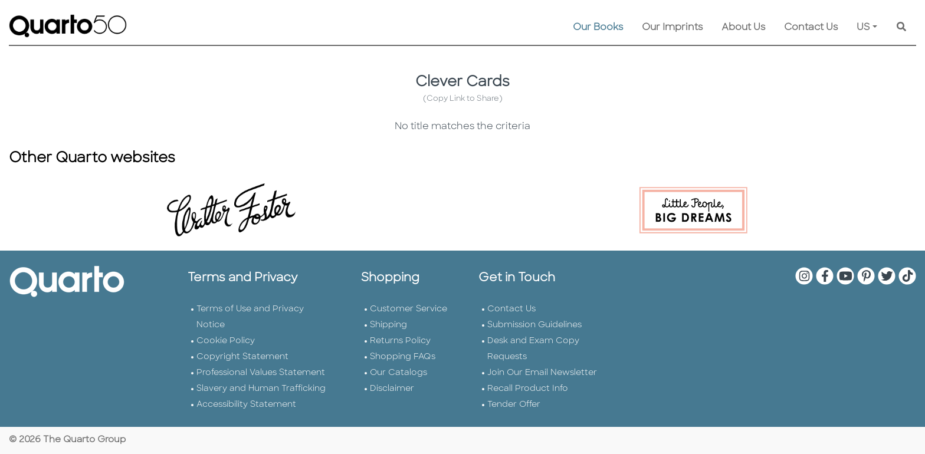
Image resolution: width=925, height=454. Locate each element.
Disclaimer (392, 388)
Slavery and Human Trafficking (261, 388)
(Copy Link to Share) (463, 99)
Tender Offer (513, 404)
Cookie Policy (225, 341)
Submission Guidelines (534, 325)
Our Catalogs (398, 373)
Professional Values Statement (260, 373)
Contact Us (811, 27)
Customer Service (408, 309)
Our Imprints (672, 27)
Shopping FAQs (402, 357)
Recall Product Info (527, 388)
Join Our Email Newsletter (542, 373)
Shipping (388, 325)
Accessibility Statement (246, 404)
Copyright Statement (242, 357)
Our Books (598, 27)
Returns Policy (400, 341)
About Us (743, 27)
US (863, 27)
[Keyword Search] (901, 27)
